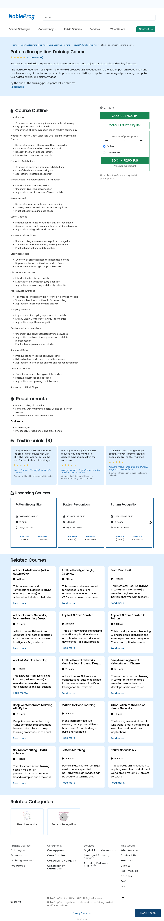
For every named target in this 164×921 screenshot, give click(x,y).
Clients (126, 865)
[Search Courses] (99, 17)
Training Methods (23, 860)
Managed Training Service (96, 857)
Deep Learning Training (59, 45)
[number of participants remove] (107, 140)
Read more (17, 87)
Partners (127, 860)
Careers (126, 876)
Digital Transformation (100, 850)
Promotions (19, 855)
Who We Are (118, 29)
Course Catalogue (19, 29)
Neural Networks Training (85, 45)
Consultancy (46, 29)
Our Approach (57, 850)
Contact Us (146, 29)
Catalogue (18, 850)
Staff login (82, 919)
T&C (124, 886)
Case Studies (56, 855)
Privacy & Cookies (82, 913)
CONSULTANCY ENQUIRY (124, 125)
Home (14, 45)
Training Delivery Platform (96, 865)
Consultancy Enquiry (61, 860)
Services (95, 29)
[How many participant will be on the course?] (125, 140)
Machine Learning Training (33, 45)
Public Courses (73, 29)
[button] (150, 522)
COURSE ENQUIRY (125, 116)
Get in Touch (148, 913)
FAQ (123, 881)
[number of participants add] (142, 140)
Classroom (113, 152)
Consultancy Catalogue (56, 867)
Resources (18, 865)
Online (110, 146)
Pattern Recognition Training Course (117, 45)
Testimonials (130, 871)
